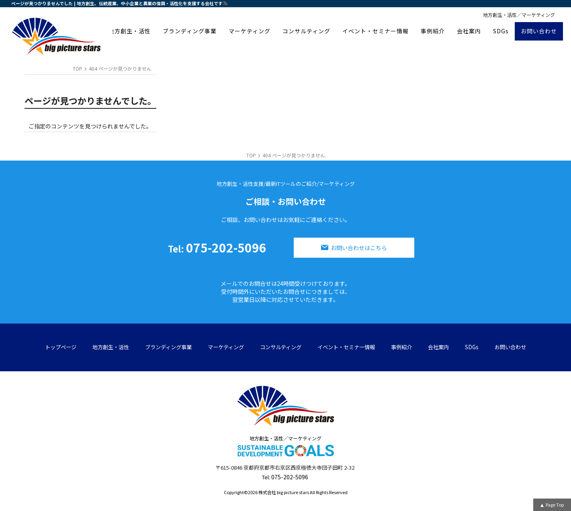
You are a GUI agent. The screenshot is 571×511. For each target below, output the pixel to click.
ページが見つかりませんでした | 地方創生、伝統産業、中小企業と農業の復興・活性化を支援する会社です (117, 3)
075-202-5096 (217, 247)
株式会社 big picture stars (283, 492)
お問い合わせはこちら (359, 248)
